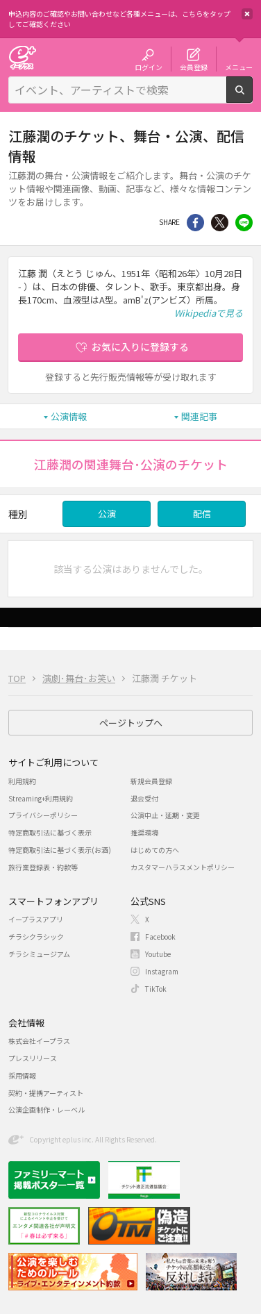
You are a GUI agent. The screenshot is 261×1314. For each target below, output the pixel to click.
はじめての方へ (154, 850)
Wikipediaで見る (208, 312)
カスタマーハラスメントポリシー (182, 867)
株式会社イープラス (39, 1041)
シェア (195, 222)
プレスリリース (32, 1058)
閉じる (247, 13)
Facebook (160, 936)
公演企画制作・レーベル (46, 1109)
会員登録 (194, 67)
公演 (107, 513)
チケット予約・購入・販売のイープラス (22, 57)
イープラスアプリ (35, 919)
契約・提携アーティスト (45, 1093)
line (244, 222)
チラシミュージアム (39, 954)
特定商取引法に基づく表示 (50, 832)
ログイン (148, 67)
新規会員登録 (151, 781)
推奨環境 (144, 832)
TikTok (156, 988)
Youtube (158, 954)
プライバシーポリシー (43, 815)
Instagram (161, 971)
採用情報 (22, 1075)
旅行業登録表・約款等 (43, 867)
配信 (202, 513)
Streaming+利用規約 (40, 798)
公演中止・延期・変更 (165, 815)
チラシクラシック (36, 936)
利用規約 (22, 781)
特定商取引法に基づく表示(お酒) (59, 850)
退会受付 (144, 798)
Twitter (219, 222)
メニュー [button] (239, 67)
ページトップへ (130, 722)
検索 (252, 97)
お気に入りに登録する (140, 347)
